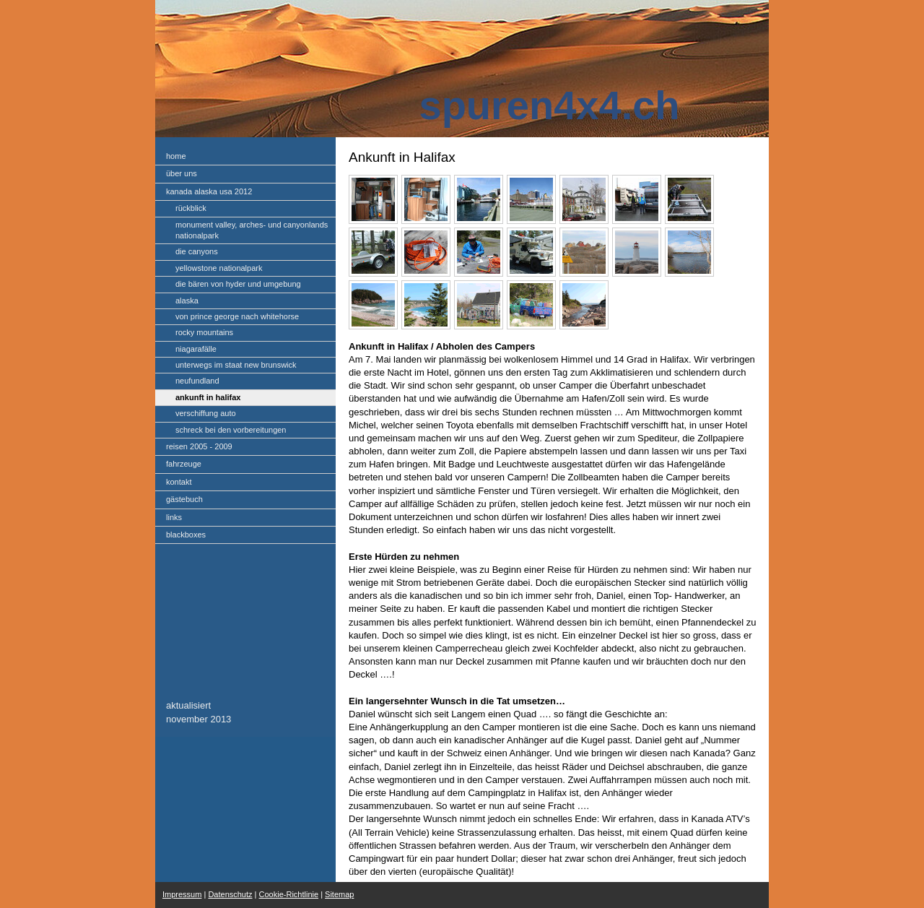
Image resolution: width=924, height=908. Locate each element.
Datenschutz (230, 894)
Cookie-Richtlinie (289, 894)
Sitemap (339, 894)
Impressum (181, 894)
